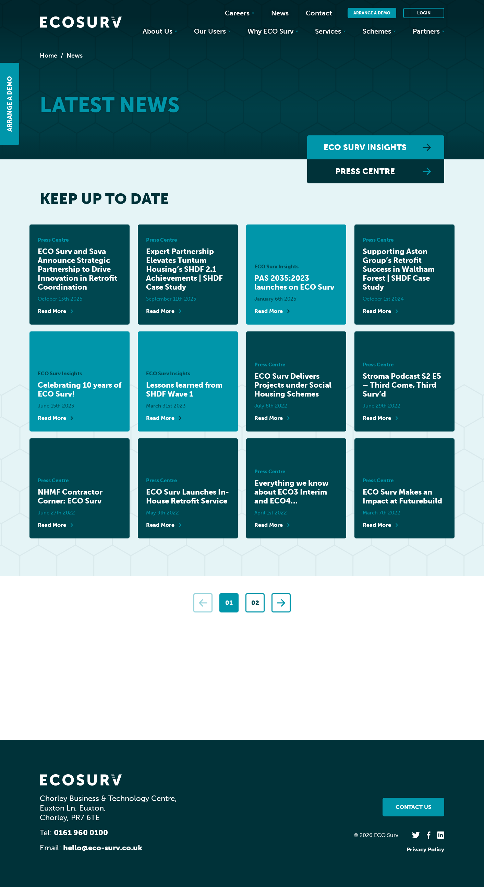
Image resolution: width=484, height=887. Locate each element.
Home (48, 55)
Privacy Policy (425, 849)
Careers (239, 13)
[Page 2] (255, 602)
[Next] (281, 602)
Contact (319, 13)
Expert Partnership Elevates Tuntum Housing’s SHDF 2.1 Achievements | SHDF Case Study (184, 269)
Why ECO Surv (272, 31)
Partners (428, 31)
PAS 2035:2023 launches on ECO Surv (294, 283)
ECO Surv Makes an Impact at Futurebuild (402, 497)
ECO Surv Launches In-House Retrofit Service (187, 497)
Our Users (212, 31)
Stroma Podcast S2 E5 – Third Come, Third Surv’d (402, 385)
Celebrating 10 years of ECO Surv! (79, 390)
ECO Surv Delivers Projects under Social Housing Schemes (292, 385)
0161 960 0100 (81, 832)
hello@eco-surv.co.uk (102, 847)
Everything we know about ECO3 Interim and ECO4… (291, 492)
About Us (160, 31)
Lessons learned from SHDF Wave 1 (184, 390)
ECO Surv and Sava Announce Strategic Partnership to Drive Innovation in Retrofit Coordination (77, 269)
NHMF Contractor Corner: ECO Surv (70, 497)
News (280, 13)
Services (330, 31)
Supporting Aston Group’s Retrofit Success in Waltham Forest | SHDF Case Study (399, 269)
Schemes (379, 31)
